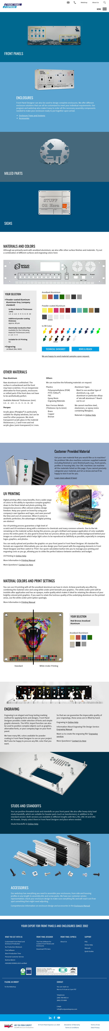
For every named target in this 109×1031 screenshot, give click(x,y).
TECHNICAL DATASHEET (55, 349)
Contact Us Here (26, 564)
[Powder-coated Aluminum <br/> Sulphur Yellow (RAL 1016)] (44, 310)
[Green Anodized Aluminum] (62, 297)
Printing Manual (28, 560)
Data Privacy (95, 1027)
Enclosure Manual (82, 905)
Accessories (24, 118)
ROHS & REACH (85, 349)
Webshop (84, 2)
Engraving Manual (64, 729)
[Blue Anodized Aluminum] (56, 297)
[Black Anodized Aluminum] (73, 297)
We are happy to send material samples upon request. (66, 356)
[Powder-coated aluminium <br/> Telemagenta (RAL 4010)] (56, 310)
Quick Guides (89, 951)
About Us (95, 2)
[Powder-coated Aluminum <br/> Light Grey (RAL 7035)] (56, 317)
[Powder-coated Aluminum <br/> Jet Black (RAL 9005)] (97, 310)
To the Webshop (10, 987)
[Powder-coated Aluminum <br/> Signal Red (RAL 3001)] (62, 310)
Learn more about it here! (65, 478)
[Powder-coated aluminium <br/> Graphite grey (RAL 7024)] (44, 317)
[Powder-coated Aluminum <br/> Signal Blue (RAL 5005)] (73, 310)
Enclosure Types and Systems (32, 115)
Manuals (87, 948)
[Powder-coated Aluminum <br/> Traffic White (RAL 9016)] (67, 317)
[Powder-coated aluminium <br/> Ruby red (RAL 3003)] (67, 310)
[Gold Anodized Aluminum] (44, 297)
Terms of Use (95, 1025)
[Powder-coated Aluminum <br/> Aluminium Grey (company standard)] (50, 317)
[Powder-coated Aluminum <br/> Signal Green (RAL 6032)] (85, 310)
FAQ (86, 942)
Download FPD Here (43, 949)
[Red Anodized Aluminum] (50, 297)
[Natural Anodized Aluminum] (79, 297)
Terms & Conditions (72, 1027)
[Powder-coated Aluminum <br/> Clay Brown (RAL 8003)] (91, 310)
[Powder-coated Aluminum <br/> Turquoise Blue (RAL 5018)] (79, 310)
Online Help (90, 415)
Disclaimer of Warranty (72, 1025)
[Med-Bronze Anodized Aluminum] (67, 297)
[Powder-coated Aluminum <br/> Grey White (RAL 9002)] (62, 317)
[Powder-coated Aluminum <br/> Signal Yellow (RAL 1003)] (50, 310)
